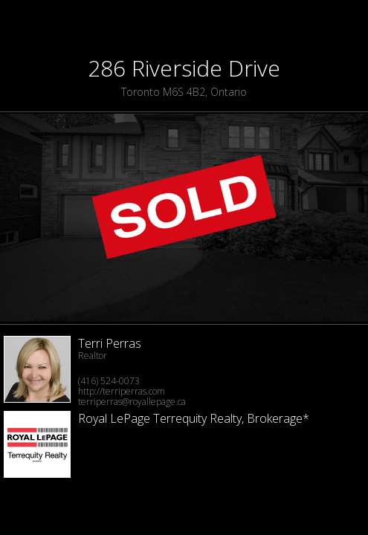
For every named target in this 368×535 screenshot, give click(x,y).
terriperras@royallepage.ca (132, 401)
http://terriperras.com (121, 391)
